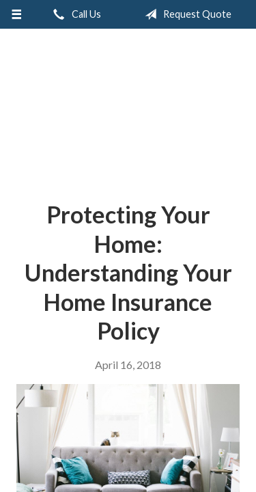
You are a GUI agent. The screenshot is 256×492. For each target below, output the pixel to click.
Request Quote (185, 14)
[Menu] (16, 14)
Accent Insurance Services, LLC (128, 109)
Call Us (74, 14)
